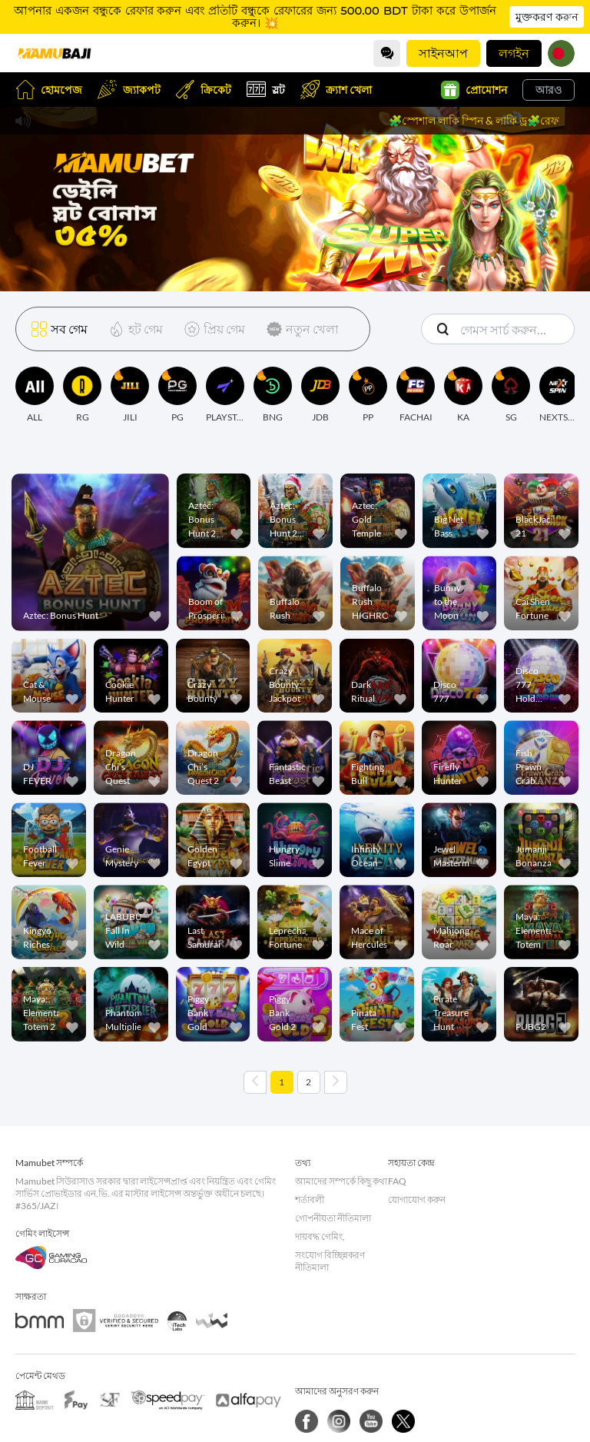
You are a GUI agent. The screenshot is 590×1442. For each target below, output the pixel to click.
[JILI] (130, 395)
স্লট (266, 89)
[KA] (463, 395)
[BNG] (273, 395)
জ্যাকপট (129, 89)
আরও (548, 89)
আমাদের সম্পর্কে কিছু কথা (341, 1181)
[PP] (368, 395)
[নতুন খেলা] (299, 329)
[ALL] (34, 395)
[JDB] (320, 395)
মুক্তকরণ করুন (546, 17)
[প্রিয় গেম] (211, 329)
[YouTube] (371, 1421)
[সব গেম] (59, 329)
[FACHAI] (415, 395)
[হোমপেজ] (53, 53)
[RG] (82, 395)
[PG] (177, 395)
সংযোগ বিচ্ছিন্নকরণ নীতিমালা (330, 1261)
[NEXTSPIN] (558, 395)
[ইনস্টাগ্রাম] (338, 1421)
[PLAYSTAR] (225, 395)
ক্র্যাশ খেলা (336, 89)
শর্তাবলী (309, 1199)
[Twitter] (403, 1421)
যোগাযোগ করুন (417, 1199)
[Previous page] (255, 1082)
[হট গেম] (133, 329)
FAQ (397, 1181)
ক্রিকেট (203, 89)
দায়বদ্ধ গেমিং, (320, 1236)
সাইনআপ (443, 52)
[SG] (511, 395)
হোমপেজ (48, 89)
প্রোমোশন (474, 90)
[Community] (386, 53)
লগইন (514, 52)
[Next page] (335, 1082)
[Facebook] (306, 1421)
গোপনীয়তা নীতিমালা (333, 1218)
